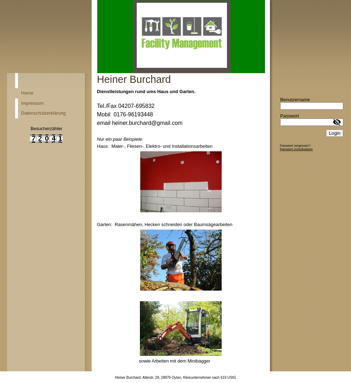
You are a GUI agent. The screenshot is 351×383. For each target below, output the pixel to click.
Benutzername (295, 99)
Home (27, 93)
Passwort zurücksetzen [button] (296, 149)
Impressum (32, 103)
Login (334, 133)
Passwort (289, 115)
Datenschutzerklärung (43, 113)
